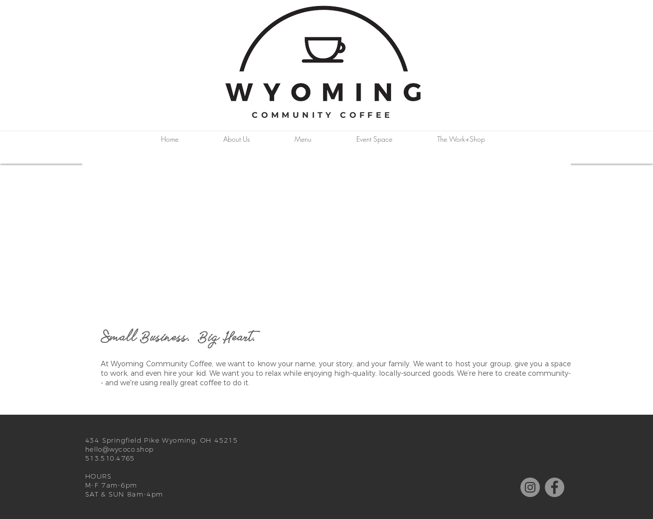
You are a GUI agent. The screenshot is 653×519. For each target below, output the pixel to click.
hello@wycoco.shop (119, 449)
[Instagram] (530, 487)
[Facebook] (554, 487)
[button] (236, 139)
